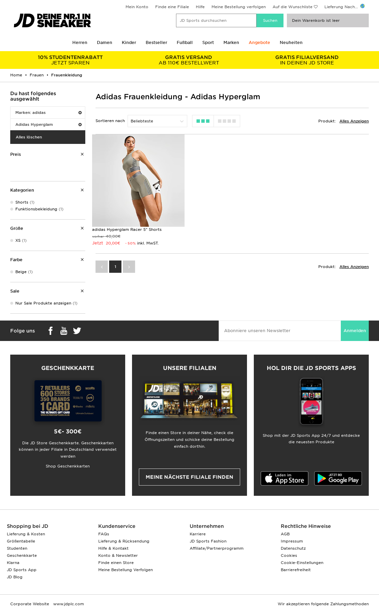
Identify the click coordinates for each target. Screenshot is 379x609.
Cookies (289, 555)
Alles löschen (29, 137)
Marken (231, 42)
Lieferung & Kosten (26, 534)
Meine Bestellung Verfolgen (125, 569)
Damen (104, 42)
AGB (285, 534)
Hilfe (200, 6)
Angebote (259, 42)
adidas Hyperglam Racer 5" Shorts (127, 227)
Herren (79, 42)
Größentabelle (21, 541)
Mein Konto (137, 6)
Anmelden (355, 330)
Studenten (17, 548)
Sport (208, 42)
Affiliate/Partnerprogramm (217, 548)
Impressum (292, 541)
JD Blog (15, 577)
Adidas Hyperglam (48, 124)
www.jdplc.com (68, 603)
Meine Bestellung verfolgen (239, 6)
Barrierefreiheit (296, 569)
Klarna (13, 562)
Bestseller (156, 42)
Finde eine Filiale (172, 6)
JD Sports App (22, 569)
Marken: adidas (48, 112)
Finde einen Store (116, 562)
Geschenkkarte (22, 555)
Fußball (185, 42)
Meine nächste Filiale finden (189, 477)
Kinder (129, 42)
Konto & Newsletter (118, 555)
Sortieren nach (110, 120)
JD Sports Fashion (208, 541)
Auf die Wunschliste (292, 6)
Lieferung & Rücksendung (123, 541)
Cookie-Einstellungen (302, 562)
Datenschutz (293, 548)
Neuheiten (291, 42)
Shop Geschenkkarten (68, 466)
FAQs (103, 534)
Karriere (198, 534)
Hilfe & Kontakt (113, 548)
